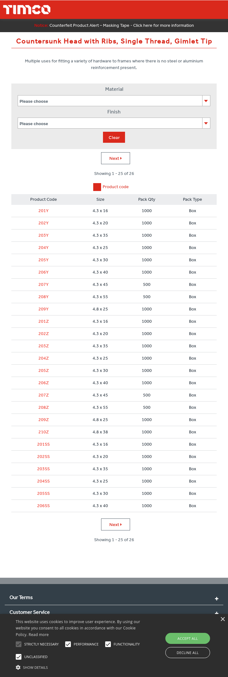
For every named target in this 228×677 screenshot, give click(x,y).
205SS (43, 493)
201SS (43, 444)
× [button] (222, 619)
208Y (43, 296)
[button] (80, 666)
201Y (43, 210)
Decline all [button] (188, 652)
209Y (43, 309)
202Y (43, 223)
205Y (43, 260)
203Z (43, 346)
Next (115, 158)
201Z (43, 321)
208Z (43, 407)
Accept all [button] (188, 638)
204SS (43, 481)
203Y (43, 235)
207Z (43, 395)
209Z (43, 419)
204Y (43, 247)
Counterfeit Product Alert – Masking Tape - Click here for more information (114, 25)
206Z (43, 382)
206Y (43, 272)
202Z (43, 333)
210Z (43, 432)
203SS (43, 469)
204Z (43, 358)
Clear (114, 137)
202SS (43, 456)
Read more (39, 634)
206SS (43, 505)
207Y (43, 284)
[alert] (114, 645)
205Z (43, 370)
